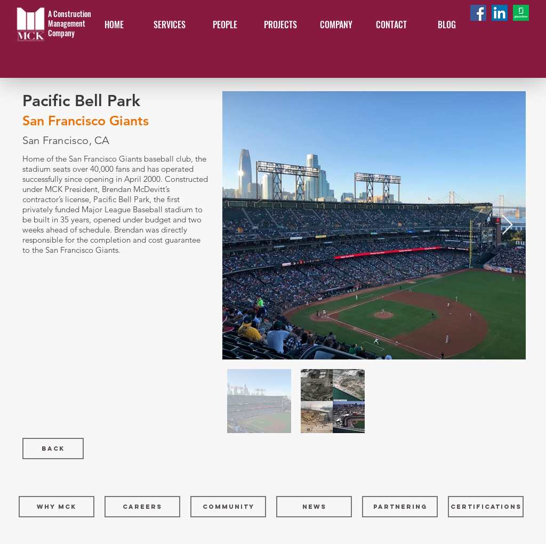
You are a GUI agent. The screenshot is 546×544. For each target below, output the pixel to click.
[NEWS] (314, 506)
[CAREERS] (142, 506)
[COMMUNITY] (228, 506)
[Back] (53, 448)
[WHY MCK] (56, 506)
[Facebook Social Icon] (478, 13)
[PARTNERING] (400, 506)
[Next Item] (507, 225)
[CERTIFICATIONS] (486, 506)
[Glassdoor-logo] (521, 13)
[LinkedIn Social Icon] (500, 13)
